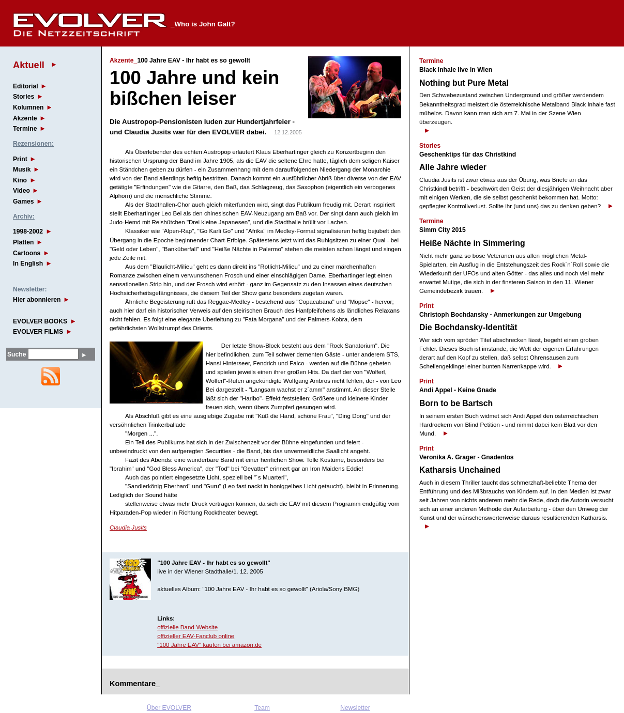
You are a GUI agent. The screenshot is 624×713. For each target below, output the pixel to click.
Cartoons (26, 253)
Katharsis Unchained (459, 470)
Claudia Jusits (128, 527)
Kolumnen (28, 107)
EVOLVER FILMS (38, 331)
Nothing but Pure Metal (464, 83)
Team (262, 707)
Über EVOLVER (169, 707)
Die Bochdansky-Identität (468, 327)
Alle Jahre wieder (452, 167)
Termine (25, 128)
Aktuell (28, 64)
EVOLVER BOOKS (40, 321)
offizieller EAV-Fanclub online (195, 636)
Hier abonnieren (37, 299)
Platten (23, 242)
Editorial (25, 86)
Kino (20, 180)
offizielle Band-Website (187, 627)
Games (23, 201)
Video (21, 190)
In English (28, 263)
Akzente (25, 118)
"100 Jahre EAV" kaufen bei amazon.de (209, 645)
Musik (22, 169)
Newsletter (355, 707)
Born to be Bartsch (456, 403)
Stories (23, 96)
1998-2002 (28, 231)
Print (20, 159)
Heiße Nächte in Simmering (472, 243)
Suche (16, 354)
